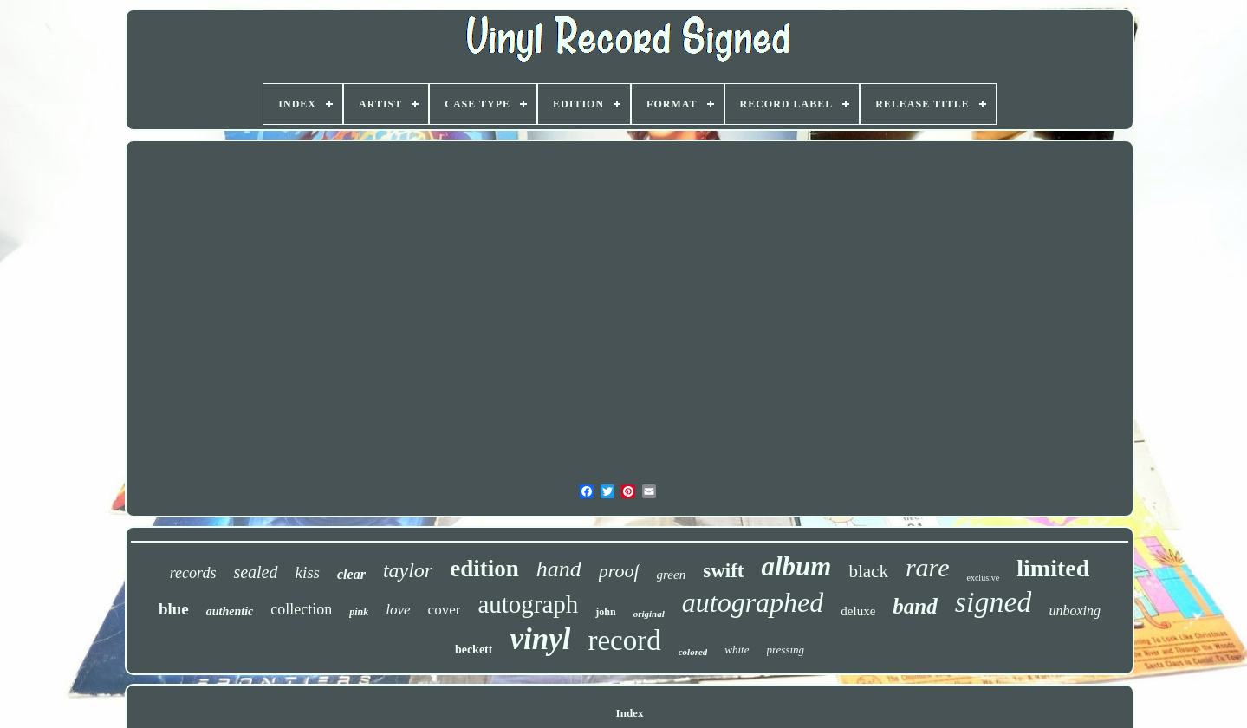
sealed (255, 572)
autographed (753, 602)
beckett (474, 649)
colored (693, 652)
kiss (308, 572)
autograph (527, 604)
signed (993, 602)
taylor (407, 570)
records (193, 573)
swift (723, 571)
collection (301, 609)
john (605, 612)
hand (558, 569)
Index (630, 712)
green (671, 575)
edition (484, 569)
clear (351, 574)
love (398, 609)
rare (928, 567)
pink (358, 612)
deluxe (858, 611)
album (796, 566)
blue (174, 609)
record (624, 640)
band (915, 606)
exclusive (982, 577)
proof (619, 571)
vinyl (540, 639)
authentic (229, 611)
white (736, 649)
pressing (786, 649)
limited (1052, 568)
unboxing (1075, 610)
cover (444, 609)
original (649, 613)
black (867, 571)
